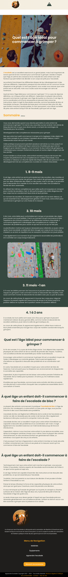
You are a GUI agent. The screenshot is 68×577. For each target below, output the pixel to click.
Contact (35, 575)
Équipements (34, 551)
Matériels (34, 546)
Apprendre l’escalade (34, 555)
